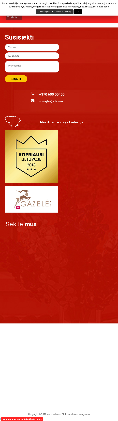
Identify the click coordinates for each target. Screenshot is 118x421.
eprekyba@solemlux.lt (48, 101)
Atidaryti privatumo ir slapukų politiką (54, 12)
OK (78, 11)
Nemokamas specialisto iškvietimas (22, 419)
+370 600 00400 (48, 94)
